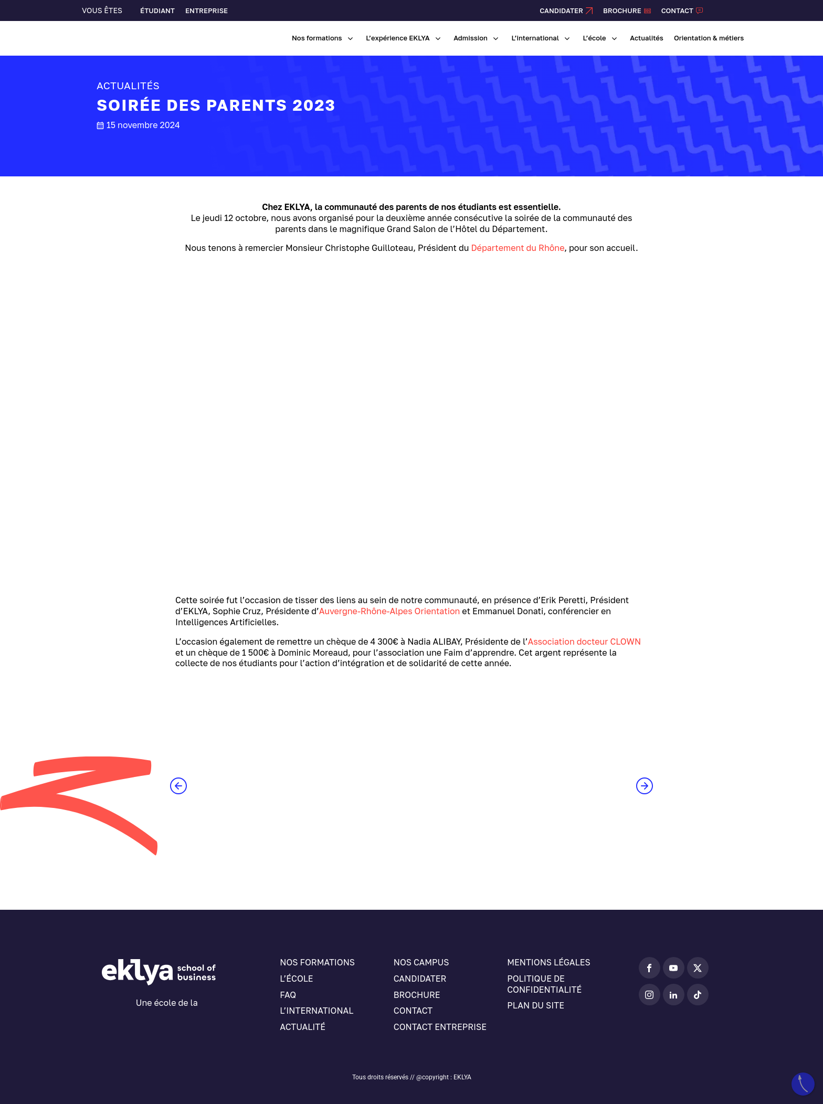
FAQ (288, 995)
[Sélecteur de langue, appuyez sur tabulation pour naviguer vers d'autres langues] (731, 10)
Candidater (420, 978)
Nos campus (421, 962)
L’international (316, 1010)
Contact (413, 1010)
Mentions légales (548, 962)
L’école (296, 978)
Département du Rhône (517, 248)
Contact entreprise (440, 1027)
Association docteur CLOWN (584, 641)
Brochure (417, 995)
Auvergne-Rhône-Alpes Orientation (389, 611)
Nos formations (317, 962)
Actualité (302, 1027)
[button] (178, 785)
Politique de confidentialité (544, 984)
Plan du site (535, 1005)
